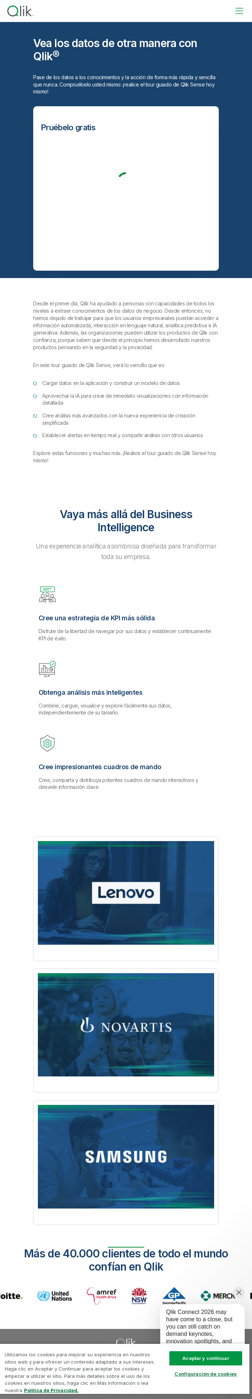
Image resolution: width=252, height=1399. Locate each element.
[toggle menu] (239, 10)
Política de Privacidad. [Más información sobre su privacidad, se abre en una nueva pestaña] (51, 1390)
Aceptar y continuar (205, 1358)
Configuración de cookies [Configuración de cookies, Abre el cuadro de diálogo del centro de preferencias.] (205, 1374)
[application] (197, 1335)
